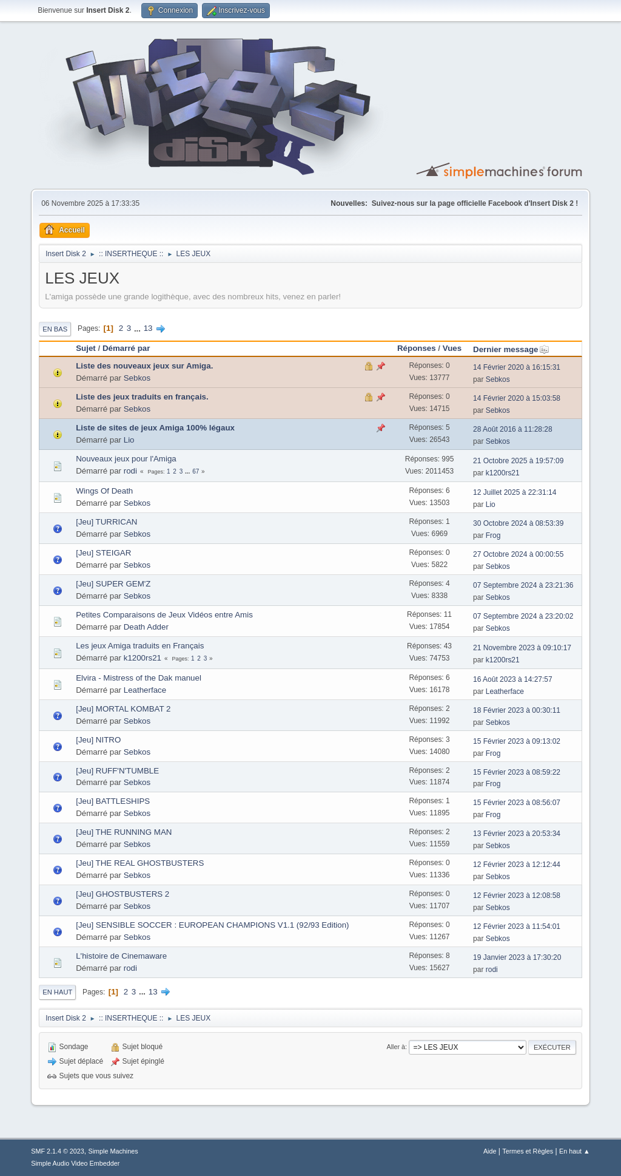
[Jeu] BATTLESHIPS (113, 801)
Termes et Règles (527, 1151)
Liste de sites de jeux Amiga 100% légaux (155, 427)
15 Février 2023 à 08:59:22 (516, 772)
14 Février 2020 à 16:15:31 (516, 367)
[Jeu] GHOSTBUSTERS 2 (122, 894)
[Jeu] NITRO (98, 739)
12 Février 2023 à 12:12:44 (516, 864)
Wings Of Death (104, 490)
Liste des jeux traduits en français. (142, 396)
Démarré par (126, 348)
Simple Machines (113, 1151)
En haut (57, 992)
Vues (452, 348)
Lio (129, 439)
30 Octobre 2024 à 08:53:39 (518, 523)
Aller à (395, 1046)
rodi (130, 470)
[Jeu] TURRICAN (106, 521)
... (138, 328)
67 (195, 471)
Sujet (86, 348)
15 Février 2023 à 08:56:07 (516, 802)
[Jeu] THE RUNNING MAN (124, 832)
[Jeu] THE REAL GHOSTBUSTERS (140, 863)
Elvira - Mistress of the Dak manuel (138, 677)
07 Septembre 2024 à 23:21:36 (523, 585)
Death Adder (146, 626)
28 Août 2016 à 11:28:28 (512, 429)
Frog (493, 535)
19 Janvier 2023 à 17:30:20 (517, 957)
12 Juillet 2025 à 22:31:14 (514, 492)
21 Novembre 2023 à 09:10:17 (522, 648)
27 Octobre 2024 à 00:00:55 (518, 554)
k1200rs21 (503, 473)
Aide (490, 1151)
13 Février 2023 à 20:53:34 (516, 833)
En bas (54, 329)
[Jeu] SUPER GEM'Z (113, 583)
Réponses (416, 348)
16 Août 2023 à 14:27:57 (512, 679)
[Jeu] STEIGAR (103, 552)
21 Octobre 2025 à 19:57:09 (518, 461)
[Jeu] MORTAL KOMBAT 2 (123, 708)
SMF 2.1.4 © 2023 (57, 1151)
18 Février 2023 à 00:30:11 (516, 710)
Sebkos (137, 377)
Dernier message (511, 349)
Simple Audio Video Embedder (75, 1163)
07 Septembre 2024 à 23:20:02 (523, 616)
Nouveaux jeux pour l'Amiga (126, 458)
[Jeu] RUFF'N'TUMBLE (117, 770)
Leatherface (145, 690)
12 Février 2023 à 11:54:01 (516, 926)
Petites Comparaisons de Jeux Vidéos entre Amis (164, 614)
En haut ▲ (574, 1151)
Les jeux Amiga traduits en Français (140, 645)
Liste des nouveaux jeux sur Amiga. (144, 365)
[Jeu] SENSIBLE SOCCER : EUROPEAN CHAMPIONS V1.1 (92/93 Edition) (212, 925)
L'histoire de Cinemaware (121, 955)
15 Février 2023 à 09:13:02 (516, 741)
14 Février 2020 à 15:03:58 (516, 398)
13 (148, 328)
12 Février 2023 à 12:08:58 (516, 895)
